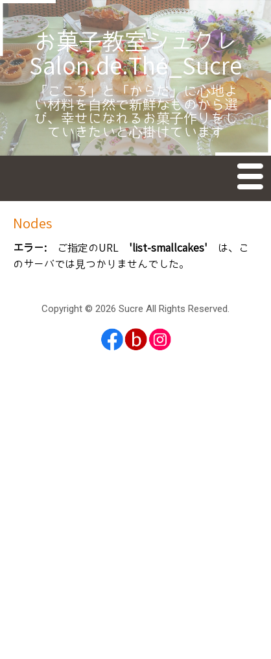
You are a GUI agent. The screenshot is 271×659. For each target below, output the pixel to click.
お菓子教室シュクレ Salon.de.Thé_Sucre (144, 55)
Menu (251, 179)
